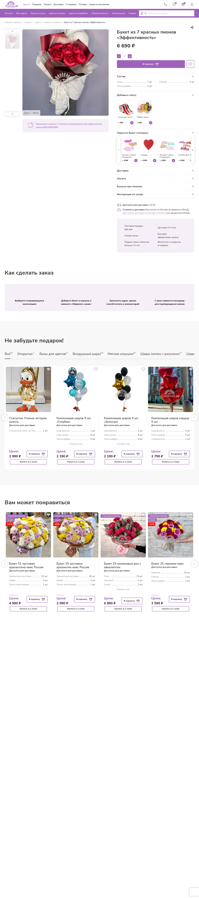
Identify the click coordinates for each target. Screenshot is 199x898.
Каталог (9, 13)
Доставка (58, 4)
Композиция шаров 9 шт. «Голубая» (74, 420)
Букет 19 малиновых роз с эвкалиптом (122, 565)
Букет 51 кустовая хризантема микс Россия (26, 565)
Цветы (26, 4)
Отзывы (83, 4)
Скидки (132, 13)
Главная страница (13, 22)
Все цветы (21, 13)
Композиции (118, 13)
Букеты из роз (38, 13)
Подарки (36, 4)
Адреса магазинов (99, 4)
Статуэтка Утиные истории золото (28, 420)
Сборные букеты (100, 13)
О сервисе (71, 4)
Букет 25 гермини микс (167, 564)
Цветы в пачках (57, 13)
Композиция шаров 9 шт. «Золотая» (121, 420)
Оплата (47, 4)
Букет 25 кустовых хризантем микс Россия (73, 565)
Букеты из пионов (52, 22)
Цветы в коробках (78, 13)
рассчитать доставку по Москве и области (145, 213)
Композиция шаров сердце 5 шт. (170, 420)
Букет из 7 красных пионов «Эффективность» (84, 22)
